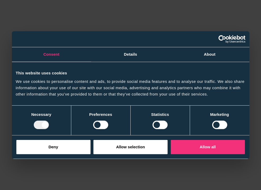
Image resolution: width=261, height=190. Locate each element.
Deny (53, 147)
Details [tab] (130, 54)
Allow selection (130, 147)
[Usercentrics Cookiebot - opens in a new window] (222, 39)
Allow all (208, 147)
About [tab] (210, 54)
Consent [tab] (51, 54)
